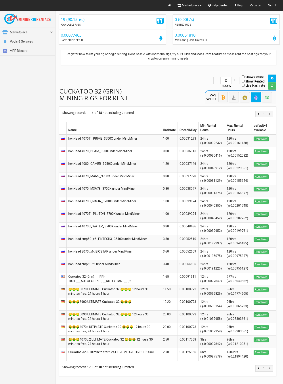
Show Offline (253, 77)
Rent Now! (261, 138)
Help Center (218, 5)
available (260, 130)
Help (239, 5)
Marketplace (190, 5)
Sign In (272, 5)
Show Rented (253, 81)
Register (256, 5)
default (260, 125)
